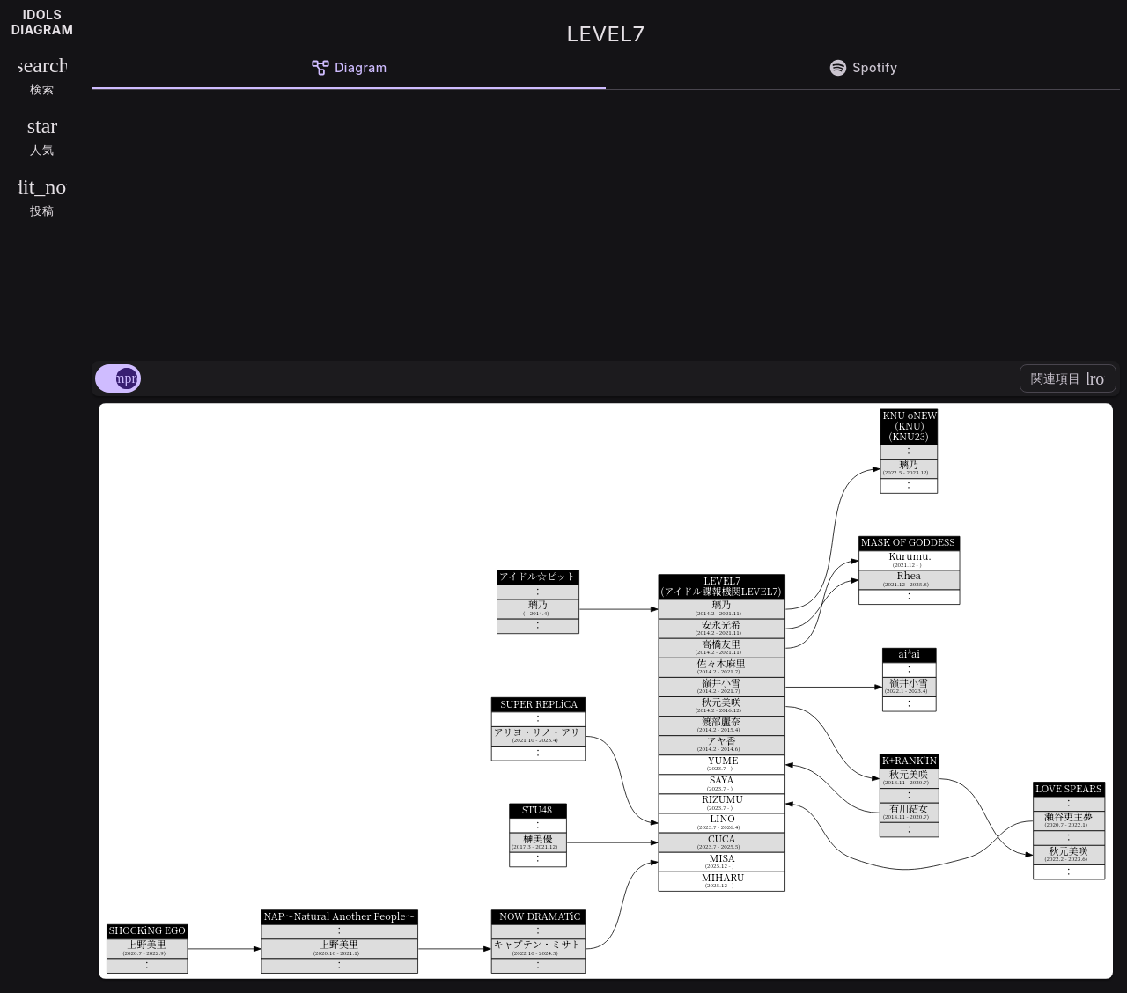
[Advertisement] (606, 222)
